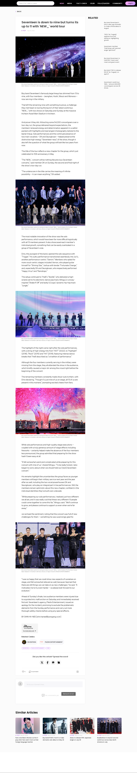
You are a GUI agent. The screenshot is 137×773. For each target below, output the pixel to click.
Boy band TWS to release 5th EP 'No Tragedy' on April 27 (112, 72)
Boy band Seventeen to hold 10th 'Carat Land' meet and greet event (112, 60)
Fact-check (82, 3)
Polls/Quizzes (104, 3)
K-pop (24, 31)
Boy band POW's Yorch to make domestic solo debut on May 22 (53, 739)
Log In (130, 3)
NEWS (63, 3)
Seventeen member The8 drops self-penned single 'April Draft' (112, 48)
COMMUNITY (117, 3)
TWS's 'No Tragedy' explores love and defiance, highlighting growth (111, 37)
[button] (42, 662)
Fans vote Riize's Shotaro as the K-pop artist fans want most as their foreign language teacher (26, 740)
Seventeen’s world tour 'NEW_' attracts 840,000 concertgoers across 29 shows (112, 85)
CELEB (92, 3)
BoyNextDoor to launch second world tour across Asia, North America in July (107, 740)
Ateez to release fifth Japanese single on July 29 (80, 739)
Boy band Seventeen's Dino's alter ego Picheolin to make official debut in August (112, 25)
